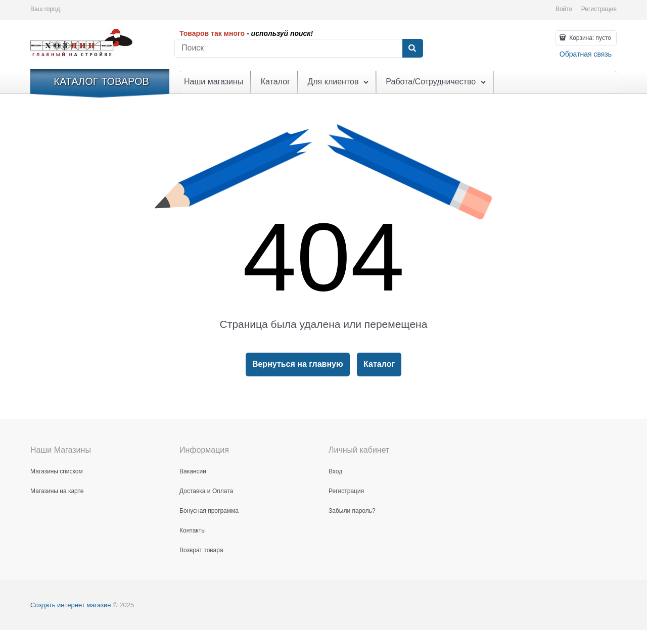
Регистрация (599, 9)
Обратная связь (586, 54)
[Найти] (412, 48)
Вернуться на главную (297, 364)
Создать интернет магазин (70, 605)
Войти (564, 9)
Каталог (379, 364)
